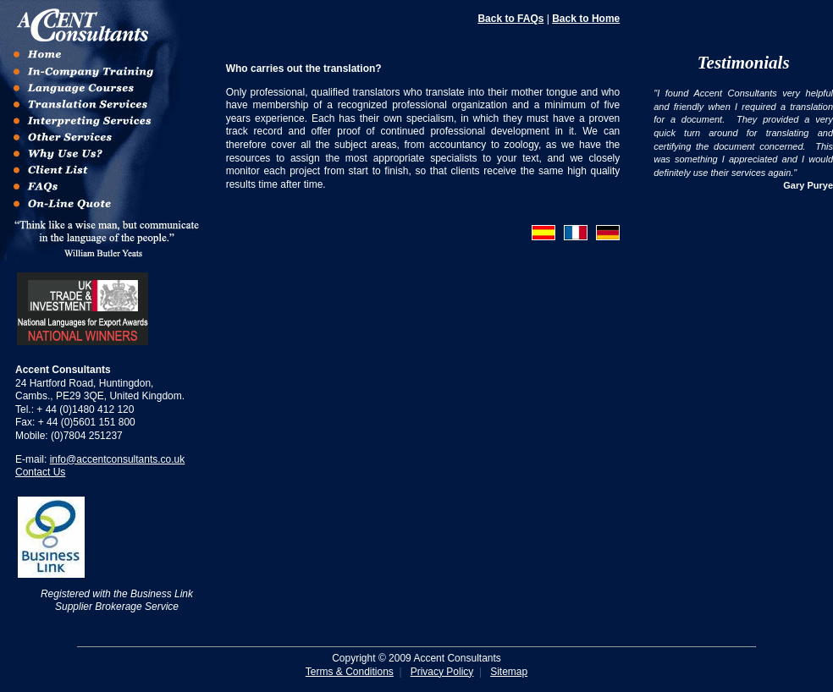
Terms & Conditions (350, 672)
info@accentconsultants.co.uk (117, 459)
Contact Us (40, 472)
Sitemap (508, 672)
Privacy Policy (442, 672)
